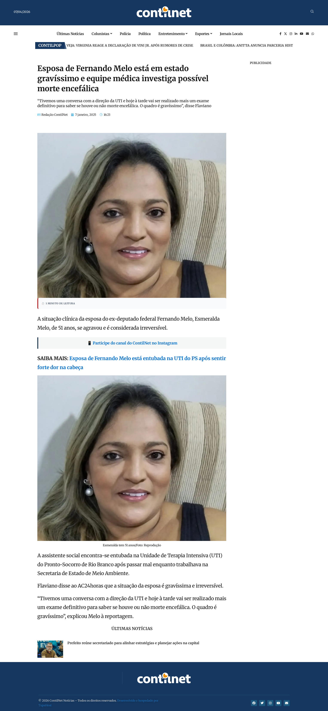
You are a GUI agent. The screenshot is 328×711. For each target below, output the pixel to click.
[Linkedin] (296, 33)
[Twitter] (285, 33)
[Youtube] (302, 33)
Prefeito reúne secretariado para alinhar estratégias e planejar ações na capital (133, 643)
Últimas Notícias (70, 34)
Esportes (202, 34)
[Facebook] (280, 33)
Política (144, 34)
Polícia (125, 34)
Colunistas (100, 34)
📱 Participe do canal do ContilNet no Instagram (132, 343)
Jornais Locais (231, 34)
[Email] (307, 33)
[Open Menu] (16, 34)
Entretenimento (171, 34)
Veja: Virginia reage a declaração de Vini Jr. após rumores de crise (130, 45)
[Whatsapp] (312, 33)
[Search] (312, 12)
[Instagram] (290, 33)
